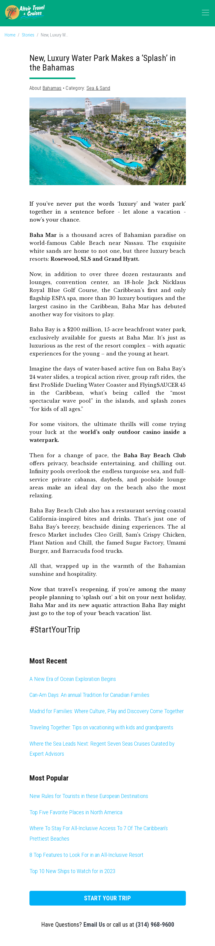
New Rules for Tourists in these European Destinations (88, 796)
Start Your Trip (107, 898)
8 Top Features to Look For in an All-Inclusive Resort (86, 854)
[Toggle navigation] (205, 12)
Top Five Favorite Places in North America (75, 812)
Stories (28, 35)
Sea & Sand (98, 88)
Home (10, 35)
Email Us (94, 924)
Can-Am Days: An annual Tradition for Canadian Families (89, 694)
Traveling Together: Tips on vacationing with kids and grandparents (101, 727)
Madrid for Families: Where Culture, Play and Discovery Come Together (106, 711)
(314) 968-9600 (155, 924)
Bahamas (52, 88)
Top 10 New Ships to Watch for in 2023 (72, 871)
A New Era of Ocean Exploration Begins (72, 678)
